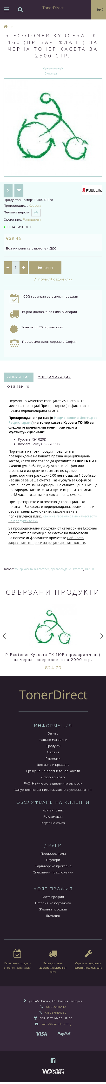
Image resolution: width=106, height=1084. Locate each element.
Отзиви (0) (19, 387)
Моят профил (53, 897)
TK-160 (89, 569)
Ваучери (53, 860)
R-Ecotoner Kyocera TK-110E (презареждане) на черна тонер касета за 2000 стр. (53, 657)
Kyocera (78, 569)
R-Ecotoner (41, 569)
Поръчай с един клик (55, 279)
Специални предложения (53, 872)
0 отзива (51, 73)
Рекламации (53, 817)
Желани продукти (53, 909)
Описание (18, 377)
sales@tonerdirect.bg (56, 1024)
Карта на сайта (53, 823)
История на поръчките (53, 903)
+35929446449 (56, 1007)
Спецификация (54, 377)
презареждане (61, 569)
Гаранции (53, 758)
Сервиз (53, 752)
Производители (53, 854)
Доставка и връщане (53, 765)
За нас (53, 733)
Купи (45, 268)
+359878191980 (55, 1013)
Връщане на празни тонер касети (53, 771)
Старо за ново (53, 777)
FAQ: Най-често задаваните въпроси (53, 783)
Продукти (53, 746)
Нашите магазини (53, 740)
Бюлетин (53, 916)
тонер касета (24, 569)
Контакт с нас (53, 810)
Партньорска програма (53, 866)
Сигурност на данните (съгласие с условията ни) (53, 790)
